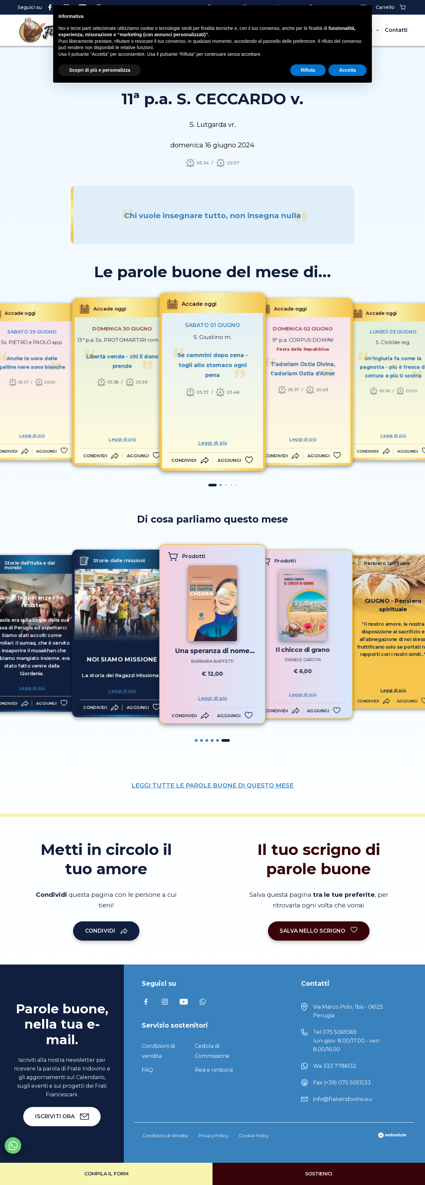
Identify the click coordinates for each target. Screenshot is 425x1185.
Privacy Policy (213, 1135)
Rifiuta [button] (308, 70)
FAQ (147, 1070)
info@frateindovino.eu (342, 1099)
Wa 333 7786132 (334, 1066)
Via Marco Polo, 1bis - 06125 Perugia (348, 1011)
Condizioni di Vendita (165, 1135)
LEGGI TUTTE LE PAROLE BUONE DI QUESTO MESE (212, 785)
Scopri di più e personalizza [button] (99, 70)
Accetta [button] (347, 70)
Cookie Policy (254, 1135)
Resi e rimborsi (214, 1070)
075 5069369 (340, 1032)
